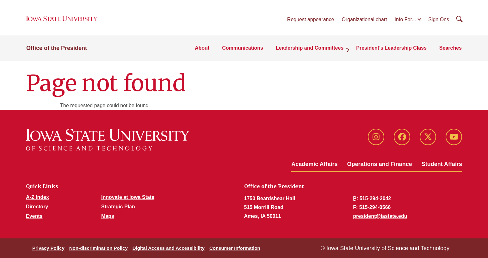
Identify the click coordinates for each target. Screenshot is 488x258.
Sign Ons (438, 19)
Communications (242, 48)
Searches (450, 48)
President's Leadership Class (391, 48)
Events (34, 216)
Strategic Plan (118, 206)
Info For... (405, 19)
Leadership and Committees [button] (309, 48)
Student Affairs (442, 164)
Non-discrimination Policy (98, 248)
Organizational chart (364, 19)
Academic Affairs (314, 164)
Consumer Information (234, 248)
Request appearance (310, 19)
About (202, 48)
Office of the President (56, 48)
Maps (107, 216)
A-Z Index (37, 197)
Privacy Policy (48, 248)
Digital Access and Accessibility (169, 248)
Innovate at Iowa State (127, 197)
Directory (37, 206)
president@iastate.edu (380, 216)
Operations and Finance (379, 164)
